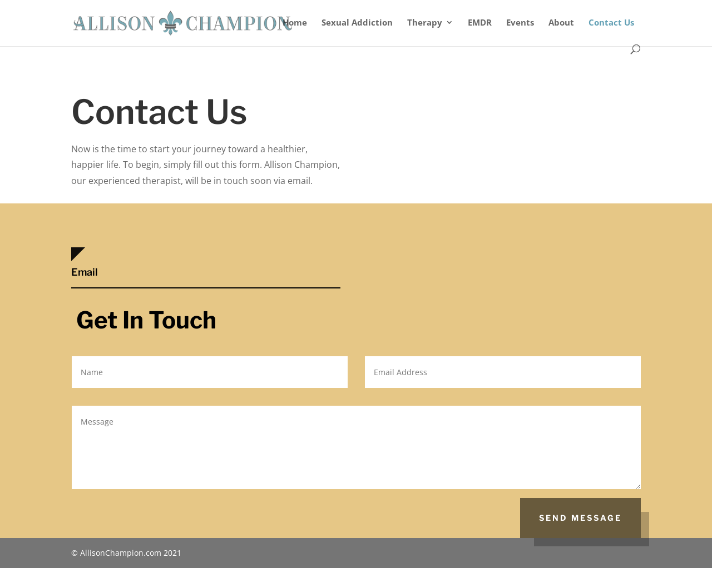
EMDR (480, 23)
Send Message (580, 517)
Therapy (424, 23)
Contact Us (611, 23)
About (561, 23)
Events (520, 23)
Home (295, 23)
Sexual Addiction (357, 23)
